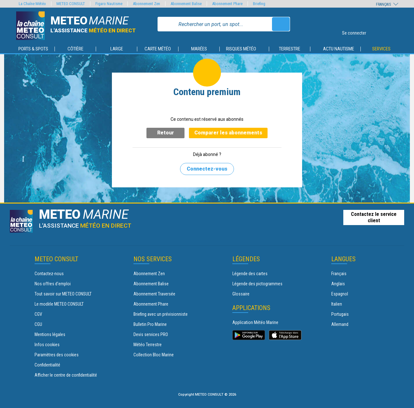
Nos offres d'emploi (53, 283)
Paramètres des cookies (57, 354)
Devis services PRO (150, 334)
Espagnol (339, 293)
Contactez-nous (49, 273)
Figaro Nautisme (108, 3)
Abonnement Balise (151, 283)
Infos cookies (47, 344)
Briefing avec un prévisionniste (160, 314)
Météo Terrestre (147, 344)
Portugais (340, 314)
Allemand (339, 324)
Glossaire (240, 293)
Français (338, 273)
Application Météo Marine (255, 322)
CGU (38, 324)
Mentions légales (50, 334)
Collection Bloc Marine (153, 354)
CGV (38, 314)
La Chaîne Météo (32, 3)
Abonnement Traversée (154, 293)
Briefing (259, 3)
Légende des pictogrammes (257, 283)
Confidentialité (47, 364)
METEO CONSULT (70, 3)
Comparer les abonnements (228, 133)
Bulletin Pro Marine (150, 324)
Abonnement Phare (150, 304)
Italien (336, 304)
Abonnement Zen (149, 273)
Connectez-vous (207, 169)
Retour (165, 133)
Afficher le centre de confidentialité (66, 375)
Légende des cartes (250, 273)
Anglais (338, 283)
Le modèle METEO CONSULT (59, 304)
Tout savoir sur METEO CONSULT (63, 293)
